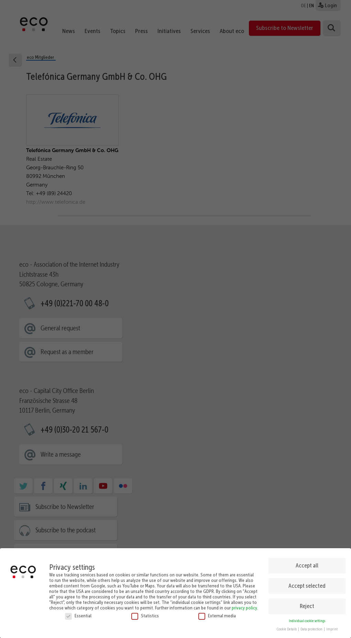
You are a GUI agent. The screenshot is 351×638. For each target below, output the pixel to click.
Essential (78, 614)
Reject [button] (307, 604)
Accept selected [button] (307, 584)
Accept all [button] (307, 564)
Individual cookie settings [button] (307, 619)
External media (217, 614)
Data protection (311, 628)
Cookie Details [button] (287, 628)
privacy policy (244, 606)
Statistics (145, 614)
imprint (332, 628)
